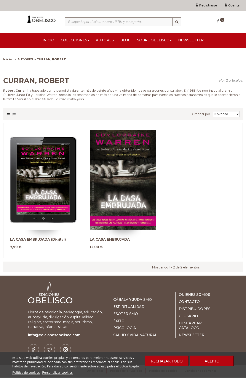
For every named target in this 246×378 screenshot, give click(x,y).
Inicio (7, 61)
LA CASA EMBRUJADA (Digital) (38, 241)
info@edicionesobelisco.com (54, 336)
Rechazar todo (167, 361)
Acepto (212, 361)
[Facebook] (33, 350)
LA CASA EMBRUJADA (110, 241)
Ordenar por (201, 115)
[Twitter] (49, 350)
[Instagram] (65, 350)
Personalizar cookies (57, 372)
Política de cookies (26, 372)
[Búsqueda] (177, 21)
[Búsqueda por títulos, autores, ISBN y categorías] (123, 21)
